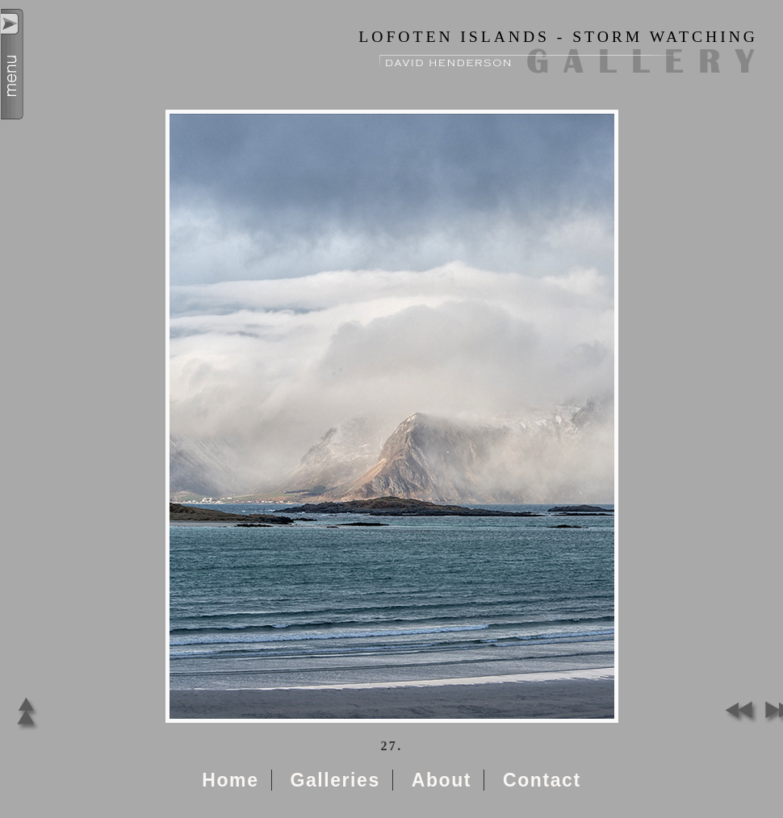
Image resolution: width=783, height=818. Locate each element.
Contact (542, 780)
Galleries (334, 780)
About (441, 780)
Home (230, 780)
